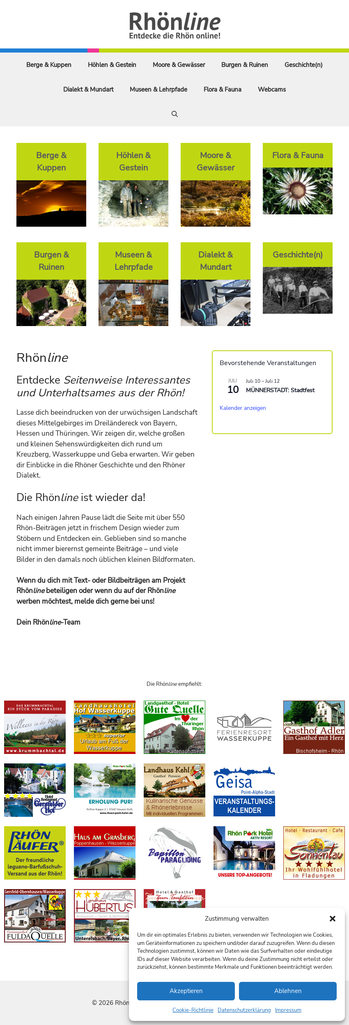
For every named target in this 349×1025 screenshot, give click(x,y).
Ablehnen (288, 991)
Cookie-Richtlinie (193, 1010)
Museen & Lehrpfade (158, 89)
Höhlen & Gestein (112, 65)
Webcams (272, 89)
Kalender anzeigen (243, 408)
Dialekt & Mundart (88, 89)
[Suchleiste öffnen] (174, 114)
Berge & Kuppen (48, 65)
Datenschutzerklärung (244, 1010)
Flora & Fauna (222, 89)
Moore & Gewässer (179, 65)
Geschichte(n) (304, 65)
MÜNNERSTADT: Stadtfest (280, 390)
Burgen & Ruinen (244, 65)
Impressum (288, 1010)
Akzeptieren (186, 991)
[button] (332, 919)
